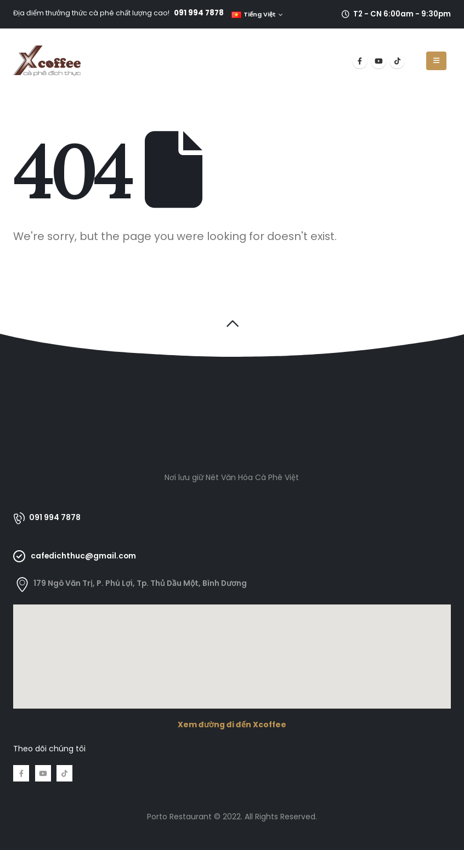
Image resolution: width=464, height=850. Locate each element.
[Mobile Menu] (436, 61)
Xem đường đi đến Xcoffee (232, 724)
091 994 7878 (199, 13)
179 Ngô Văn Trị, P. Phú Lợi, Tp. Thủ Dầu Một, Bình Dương (140, 583)
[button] (232, 323)
